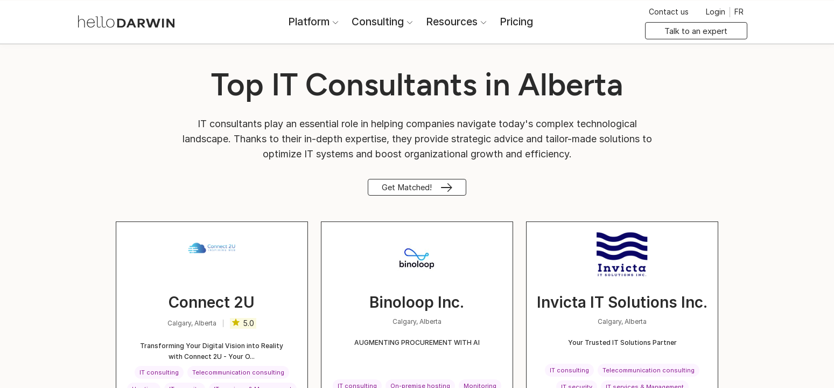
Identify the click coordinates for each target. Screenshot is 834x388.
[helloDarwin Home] (131, 21)
